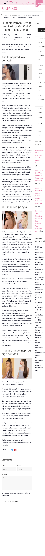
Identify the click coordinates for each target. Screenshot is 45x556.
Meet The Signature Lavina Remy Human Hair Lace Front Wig (38, 195)
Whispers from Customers (41, 42)
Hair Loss (40, 110)
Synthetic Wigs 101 (41, 86)
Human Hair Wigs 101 (41, 71)
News (40, 118)
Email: (19, 465)
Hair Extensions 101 (41, 99)
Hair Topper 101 (41, 56)
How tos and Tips (40, 129)
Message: (5, 474)
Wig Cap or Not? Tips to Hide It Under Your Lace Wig (39, 176)
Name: (4, 465)
